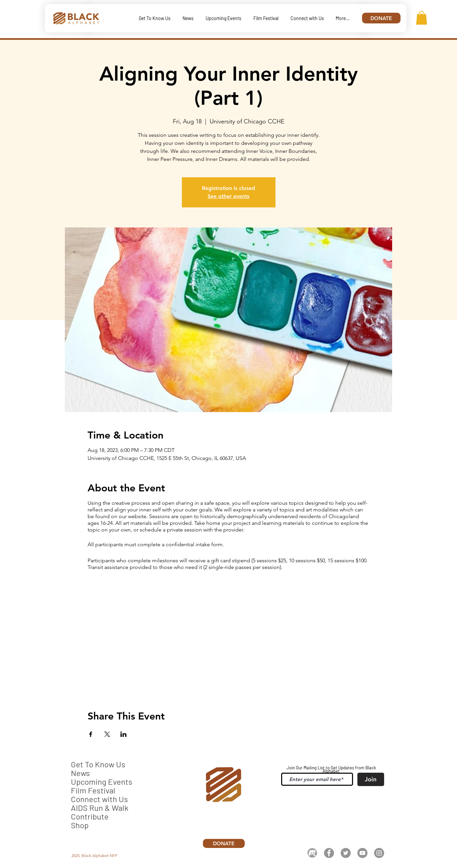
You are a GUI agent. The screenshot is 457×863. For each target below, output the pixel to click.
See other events (228, 196)
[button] (421, 18)
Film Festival (93, 790)
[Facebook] (329, 853)
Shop (80, 825)
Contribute (90, 816)
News (80, 773)
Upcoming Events (101, 781)
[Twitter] (346, 853)
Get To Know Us (98, 764)
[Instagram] (379, 853)
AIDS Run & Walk (99, 807)
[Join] (370, 779)
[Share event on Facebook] (91, 734)
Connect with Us (99, 799)
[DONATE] (381, 18)
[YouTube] (362, 853)
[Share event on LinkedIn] (123, 734)
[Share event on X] (107, 734)
